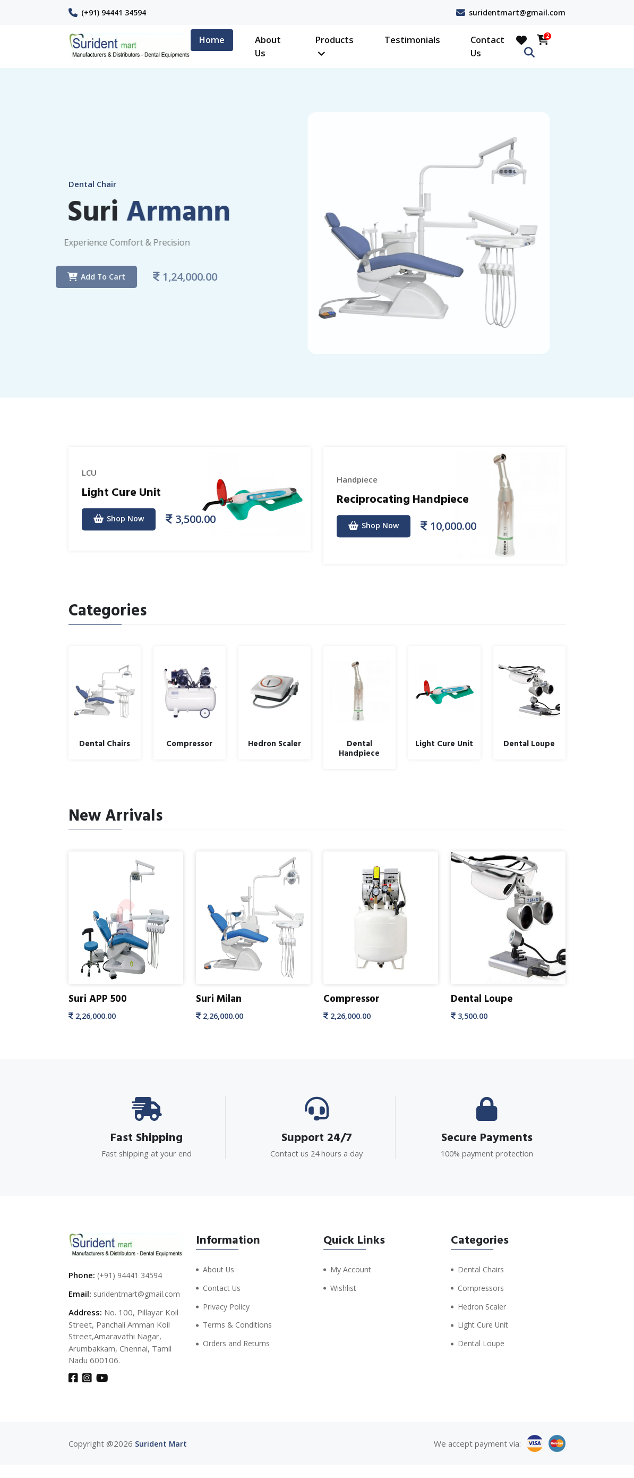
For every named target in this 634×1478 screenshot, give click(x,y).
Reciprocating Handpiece (412, 498)
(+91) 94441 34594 (117, 12)
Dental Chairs (482, 1268)
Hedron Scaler (484, 1304)
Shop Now (121, 518)
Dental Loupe (483, 998)
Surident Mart (161, 1456)
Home (212, 39)
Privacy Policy (228, 1304)
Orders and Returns (239, 1341)
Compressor (352, 998)
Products (334, 45)
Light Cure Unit (126, 491)
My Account (351, 1268)
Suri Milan (220, 998)
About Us (268, 46)
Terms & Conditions (239, 1323)
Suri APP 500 (99, 998)
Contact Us (487, 46)
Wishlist (344, 1286)
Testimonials (412, 39)
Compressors (483, 1286)
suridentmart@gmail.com (516, 12)
